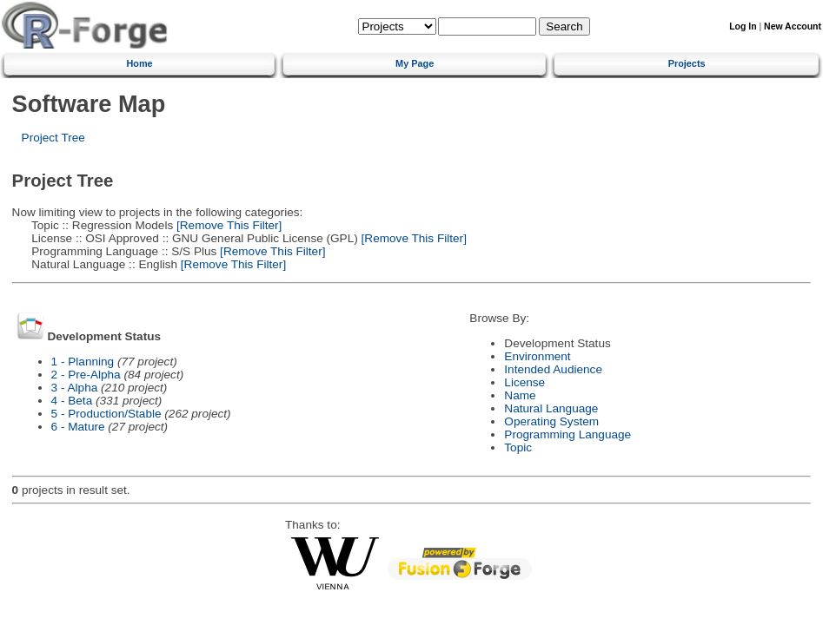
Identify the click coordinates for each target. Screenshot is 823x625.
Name (519, 395)
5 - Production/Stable (106, 413)
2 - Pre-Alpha (86, 374)
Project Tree (53, 137)
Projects (687, 63)
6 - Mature (78, 426)
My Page (414, 63)
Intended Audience (553, 369)
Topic (518, 447)
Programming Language (567, 434)
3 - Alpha (74, 387)
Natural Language (551, 408)
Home (139, 63)
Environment (537, 356)
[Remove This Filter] (227, 225)
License (524, 382)
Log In (742, 26)
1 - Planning (83, 361)
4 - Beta (72, 400)
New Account (792, 26)
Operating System (551, 421)
